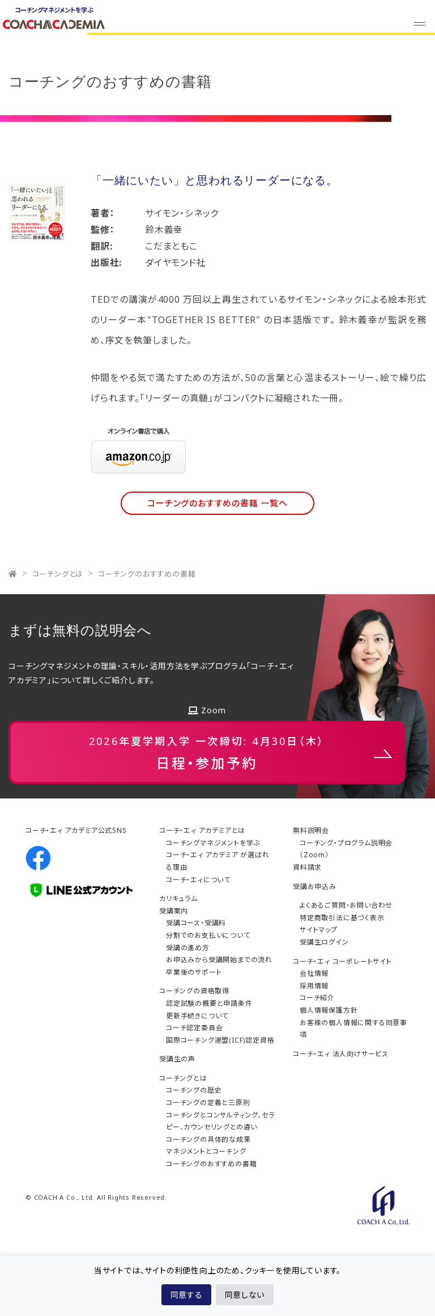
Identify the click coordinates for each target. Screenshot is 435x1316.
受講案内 (173, 911)
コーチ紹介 (317, 997)
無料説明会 (311, 830)
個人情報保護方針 (328, 1010)
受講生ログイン (324, 942)
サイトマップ (319, 929)
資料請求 (307, 867)
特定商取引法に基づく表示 (342, 918)
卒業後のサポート (193, 972)
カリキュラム (178, 898)
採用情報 (314, 986)
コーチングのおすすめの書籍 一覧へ (217, 503)
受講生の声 (177, 1059)
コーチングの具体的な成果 (208, 1139)
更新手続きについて (197, 1016)
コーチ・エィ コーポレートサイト (342, 961)
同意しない (245, 1294)
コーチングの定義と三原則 (208, 1102)
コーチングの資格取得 (194, 991)
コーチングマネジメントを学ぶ (213, 843)
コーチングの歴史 (193, 1090)
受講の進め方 (188, 948)
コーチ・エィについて (198, 880)
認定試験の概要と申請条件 (209, 1003)
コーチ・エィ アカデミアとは (202, 830)
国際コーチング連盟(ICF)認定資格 (220, 1040)
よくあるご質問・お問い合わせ (346, 905)
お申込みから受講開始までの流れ (219, 959)
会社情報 (314, 973)
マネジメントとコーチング (206, 1151)
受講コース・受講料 (196, 923)
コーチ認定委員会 (194, 1028)
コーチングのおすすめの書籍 (146, 574)
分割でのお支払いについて (208, 935)
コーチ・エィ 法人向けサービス (341, 1054)
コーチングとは (58, 574)
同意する (186, 1294)
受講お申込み (314, 886)
